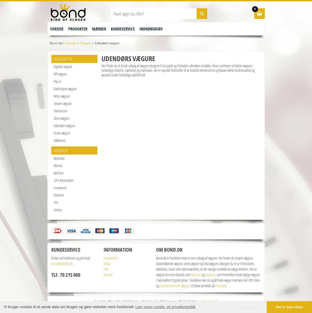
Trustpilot (221, 285)
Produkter (77, 29)
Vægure (85, 43)
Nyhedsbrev (111, 258)
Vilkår (107, 263)
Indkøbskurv (151, 29)
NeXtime (59, 195)
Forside (57, 29)
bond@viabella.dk (62, 263)
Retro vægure (62, 96)
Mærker (99, 29)
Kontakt (108, 274)
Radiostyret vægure (65, 88)
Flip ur (57, 81)
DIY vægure (60, 74)
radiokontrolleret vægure (175, 285)
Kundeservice (123, 29)
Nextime (210, 274)
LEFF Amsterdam (63, 180)
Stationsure (60, 110)
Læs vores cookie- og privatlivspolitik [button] (165, 307)
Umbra (58, 209)
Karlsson (59, 173)
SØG (202, 13)
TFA (56, 202)
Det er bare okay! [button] (289, 307)
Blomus (58, 165)
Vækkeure (59, 140)
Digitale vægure (63, 66)
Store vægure (61, 118)
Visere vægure (62, 133)
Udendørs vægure (64, 125)
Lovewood (60, 187)
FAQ (106, 269)
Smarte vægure (62, 103)
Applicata (59, 158)
